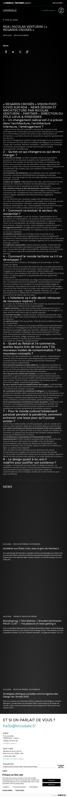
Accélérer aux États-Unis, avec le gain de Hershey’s (31, 548)
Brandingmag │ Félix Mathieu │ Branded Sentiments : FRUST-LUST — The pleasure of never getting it (32, 622)
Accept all (51, 780)
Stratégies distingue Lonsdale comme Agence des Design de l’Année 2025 (30, 695)
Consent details (7, 790)
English (6, 771)
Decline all (51, 784)
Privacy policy (19, 790)
